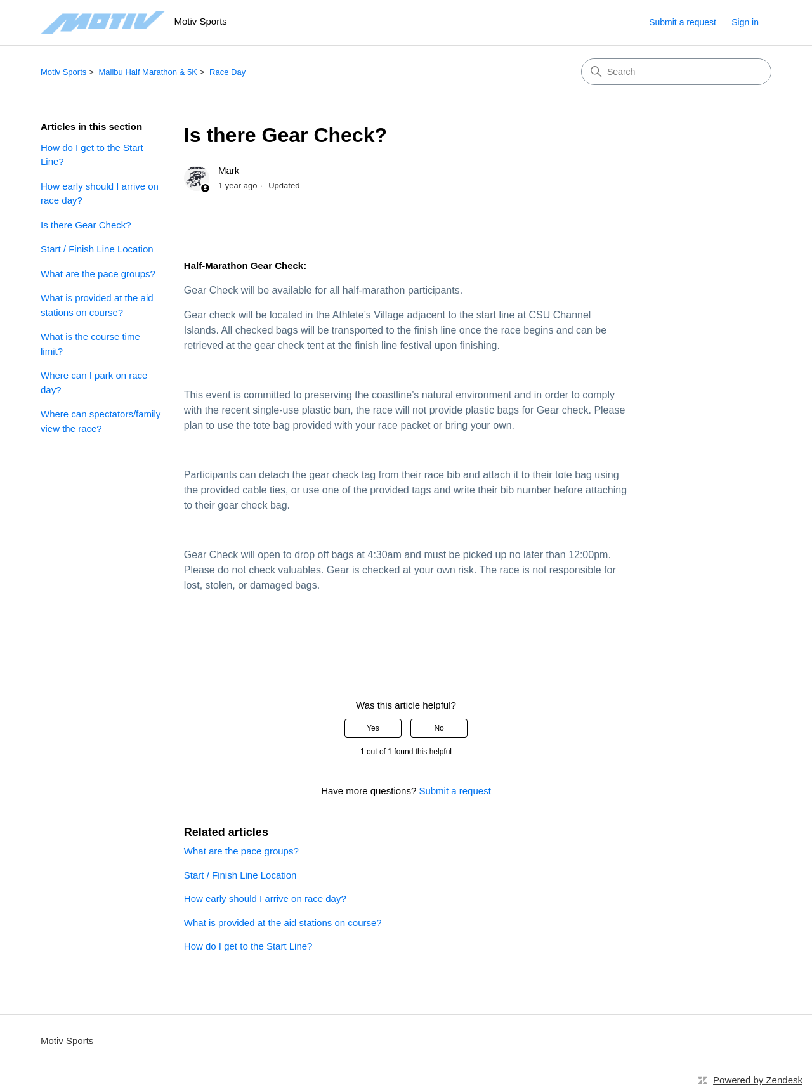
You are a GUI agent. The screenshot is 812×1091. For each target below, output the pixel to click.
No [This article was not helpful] (438, 728)
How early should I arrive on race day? (100, 193)
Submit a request (682, 22)
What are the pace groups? (98, 273)
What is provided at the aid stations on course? (97, 305)
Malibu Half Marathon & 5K (147, 72)
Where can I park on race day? (94, 382)
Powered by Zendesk (757, 1080)
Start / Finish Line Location (97, 249)
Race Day (227, 72)
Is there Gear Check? (86, 224)
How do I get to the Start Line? (92, 154)
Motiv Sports (63, 72)
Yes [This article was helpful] (373, 728)
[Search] (676, 71)
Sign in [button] (745, 22)
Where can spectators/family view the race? (100, 421)
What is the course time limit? (90, 343)
